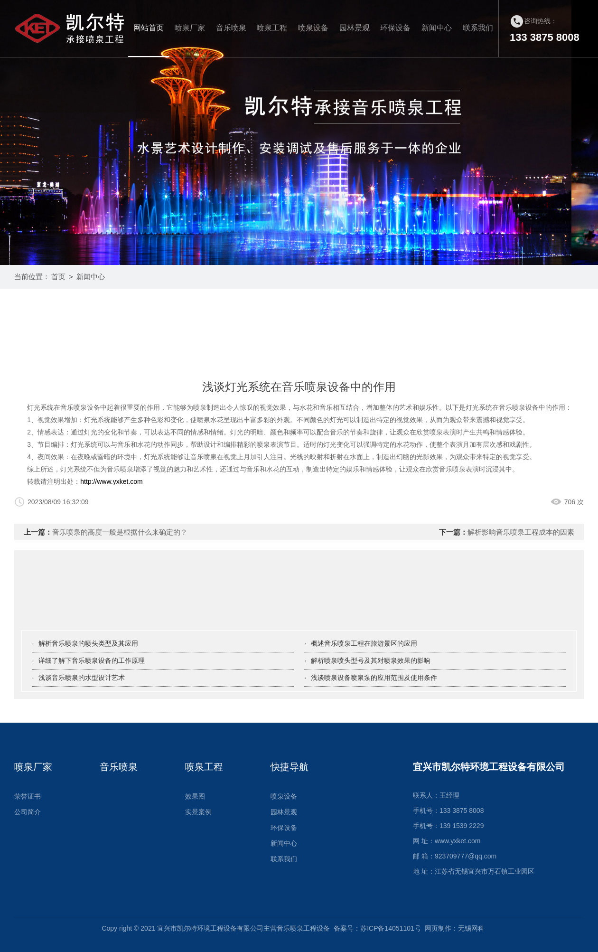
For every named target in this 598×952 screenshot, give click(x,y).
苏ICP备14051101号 (390, 928)
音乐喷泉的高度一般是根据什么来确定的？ (119, 532)
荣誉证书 (27, 796)
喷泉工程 (272, 28)
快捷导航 (289, 767)
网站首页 (148, 28)
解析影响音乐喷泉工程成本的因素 (520, 532)
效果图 (195, 796)
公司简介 (27, 812)
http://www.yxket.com (111, 481)
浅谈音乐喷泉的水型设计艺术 (81, 677)
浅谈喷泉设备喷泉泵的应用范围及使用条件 (374, 677)
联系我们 (478, 28)
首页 (58, 277)
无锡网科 (471, 928)
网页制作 (438, 928)
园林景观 (354, 28)
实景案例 (198, 812)
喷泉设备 (313, 28)
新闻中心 (436, 28)
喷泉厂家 (190, 28)
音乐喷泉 (231, 28)
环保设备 (395, 28)
